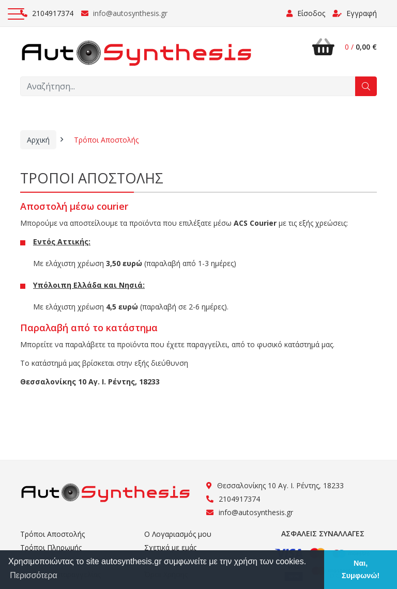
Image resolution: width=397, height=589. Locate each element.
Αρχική (38, 140)
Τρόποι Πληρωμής (51, 547)
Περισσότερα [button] (33, 575)
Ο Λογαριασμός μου (177, 534)
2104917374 (46, 13)
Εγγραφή (354, 13)
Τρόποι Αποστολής (106, 140)
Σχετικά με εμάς (170, 547)
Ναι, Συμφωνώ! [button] (360, 569)
